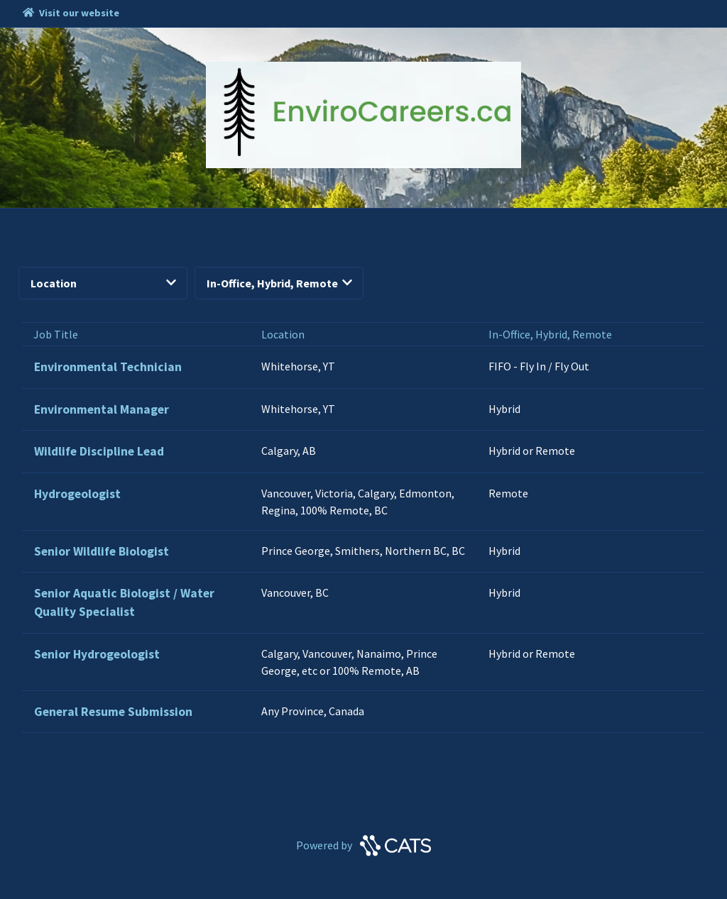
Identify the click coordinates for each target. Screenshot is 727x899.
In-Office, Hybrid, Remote (279, 283)
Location (103, 283)
